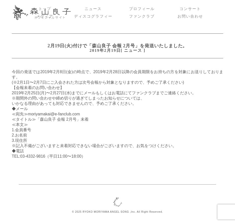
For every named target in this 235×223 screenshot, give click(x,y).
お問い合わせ (190, 16)
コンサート (190, 9)
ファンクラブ (142, 16)
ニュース (93, 9)
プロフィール (142, 9)
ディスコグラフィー (93, 16)
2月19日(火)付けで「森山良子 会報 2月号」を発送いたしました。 (118, 45)
